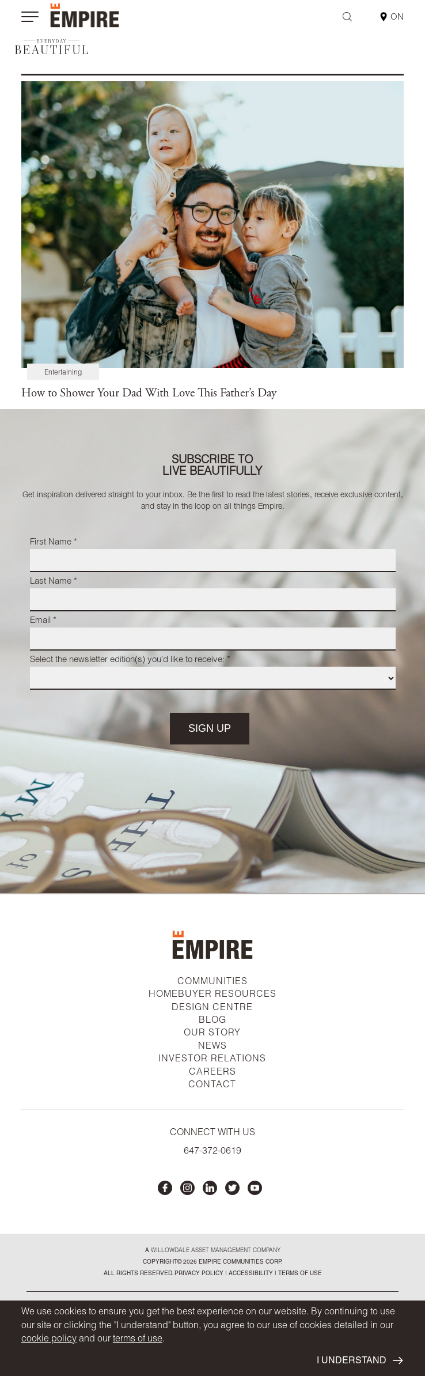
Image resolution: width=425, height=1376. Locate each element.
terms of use (137, 1339)
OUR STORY (212, 1033)
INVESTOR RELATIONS (212, 1059)
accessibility (250, 1274)
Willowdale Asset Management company (215, 1251)
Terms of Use (299, 1274)
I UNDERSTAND (360, 1361)
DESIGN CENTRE (212, 1008)
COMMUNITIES (212, 982)
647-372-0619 (212, 1151)
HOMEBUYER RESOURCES (212, 995)
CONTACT (212, 1085)
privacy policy (198, 1274)
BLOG (212, 1021)
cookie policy (49, 1339)
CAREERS (212, 1073)
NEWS (212, 1047)
